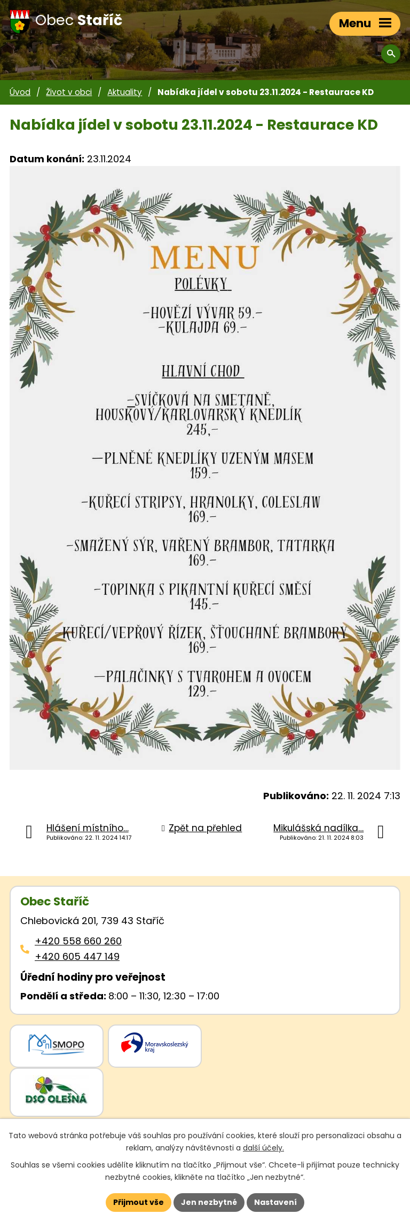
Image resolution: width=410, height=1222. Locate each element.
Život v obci (69, 92)
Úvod (20, 92)
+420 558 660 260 (78, 941)
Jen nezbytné (209, 1202)
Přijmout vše (138, 1202)
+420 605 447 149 (77, 956)
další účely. (263, 1147)
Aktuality (124, 92)
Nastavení (275, 1202)
